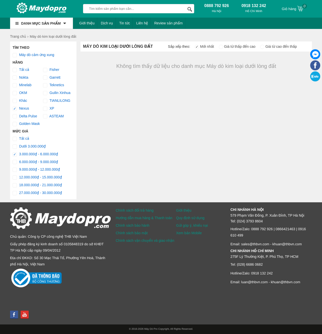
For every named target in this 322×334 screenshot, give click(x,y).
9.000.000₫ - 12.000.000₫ (36, 169)
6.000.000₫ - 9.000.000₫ (35, 162)
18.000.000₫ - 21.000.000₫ (37, 185)
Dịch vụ (107, 23)
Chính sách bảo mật (132, 233)
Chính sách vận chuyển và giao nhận (145, 240)
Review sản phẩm (168, 23)
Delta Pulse (25, 116)
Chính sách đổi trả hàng (134, 210)
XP (48, 108)
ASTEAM (53, 116)
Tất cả (21, 70)
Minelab (22, 85)
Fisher (51, 70)
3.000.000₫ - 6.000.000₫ (35, 154)
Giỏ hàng (294, 8)
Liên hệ (142, 23)
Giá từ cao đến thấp (278, 46)
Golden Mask (26, 124)
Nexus (21, 108)
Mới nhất (204, 46)
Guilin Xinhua (56, 93)
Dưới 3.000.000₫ (29, 146)
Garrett (51, 77)
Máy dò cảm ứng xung (33, 55)
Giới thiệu (87, 23)
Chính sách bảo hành (132, 225)
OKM (20, 93)
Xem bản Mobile (189, 233)
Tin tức (124, 23)
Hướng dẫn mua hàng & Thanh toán (144, 218)
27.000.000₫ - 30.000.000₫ (37, 193)
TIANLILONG (56, 101)
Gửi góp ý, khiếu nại (192, 225)
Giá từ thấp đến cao (237, 46)
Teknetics (53, 85)
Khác (20, 101)
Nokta (20, 77)
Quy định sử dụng (190, 218)
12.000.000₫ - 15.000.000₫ (37, 177)
